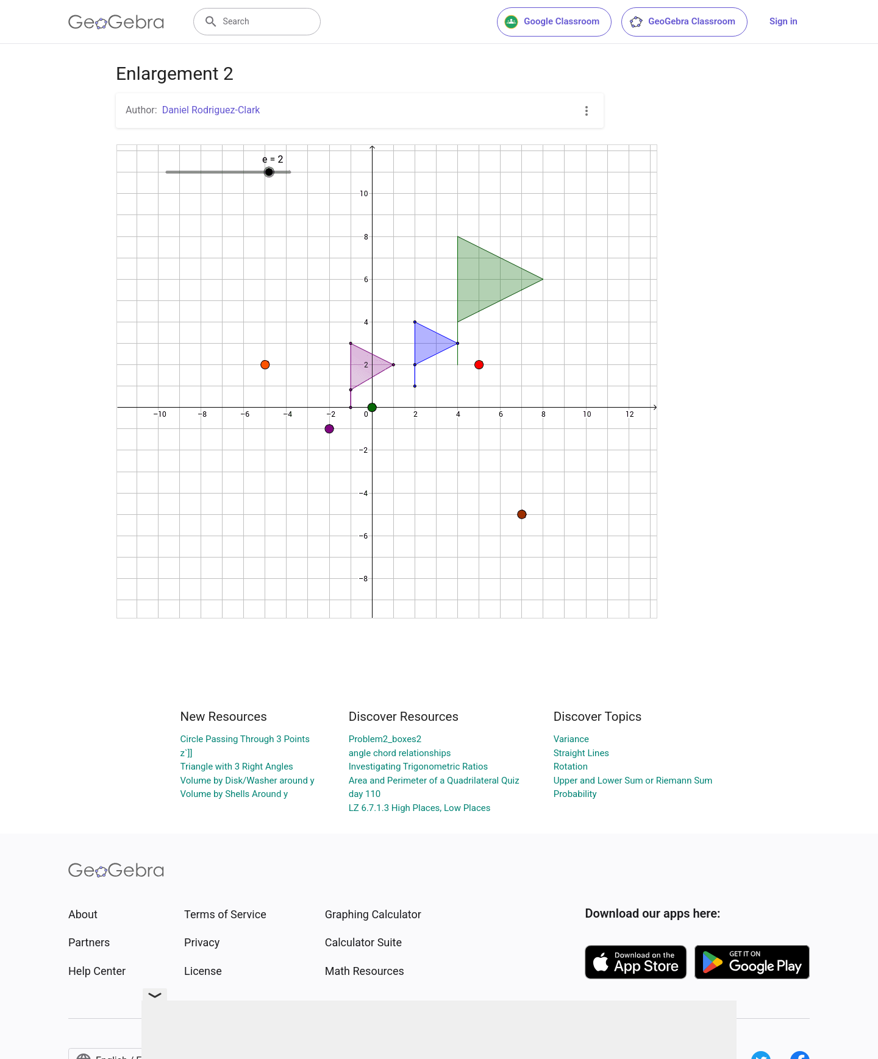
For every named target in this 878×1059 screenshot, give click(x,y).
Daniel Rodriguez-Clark (211, 110)
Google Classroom (551, 22)
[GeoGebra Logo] (116, 22)
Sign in (783, 21)
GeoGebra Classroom (682, 22)
